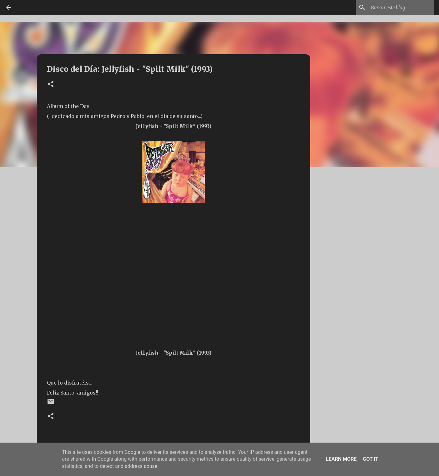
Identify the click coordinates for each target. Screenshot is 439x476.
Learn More (341, 459)
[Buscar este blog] (401, 7)
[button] (50, 84)
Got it (370, 459)
